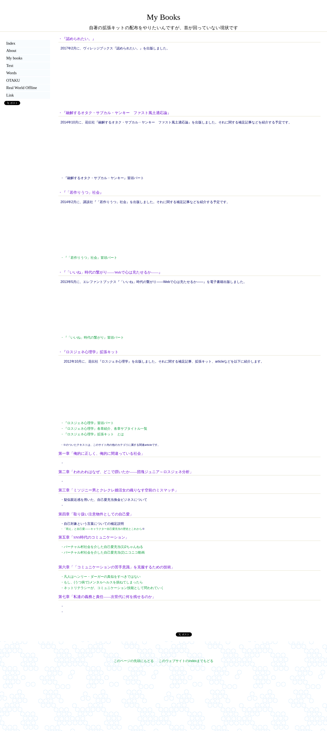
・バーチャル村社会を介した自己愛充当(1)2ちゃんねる (101, 547)
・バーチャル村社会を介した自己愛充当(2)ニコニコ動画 (102, 552)
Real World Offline (21, 87)
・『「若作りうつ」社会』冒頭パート (88, 257)
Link (10, 95)
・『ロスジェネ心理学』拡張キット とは (92, 434)
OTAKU (13, 80)
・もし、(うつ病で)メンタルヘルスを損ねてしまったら (101, 582)
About (11, 50)
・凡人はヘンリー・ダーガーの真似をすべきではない (100, 576)
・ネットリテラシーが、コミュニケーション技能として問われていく (112, 588)
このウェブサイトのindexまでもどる (186, 661)
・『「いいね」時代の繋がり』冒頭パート (92, 337)
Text (9, 65)
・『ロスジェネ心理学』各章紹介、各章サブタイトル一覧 (103, 428)
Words (11, 73)
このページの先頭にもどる (134, 661)
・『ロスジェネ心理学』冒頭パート (87, 423)
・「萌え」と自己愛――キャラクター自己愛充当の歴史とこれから (101, 528)
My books (14, 58)
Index (10, 43)
